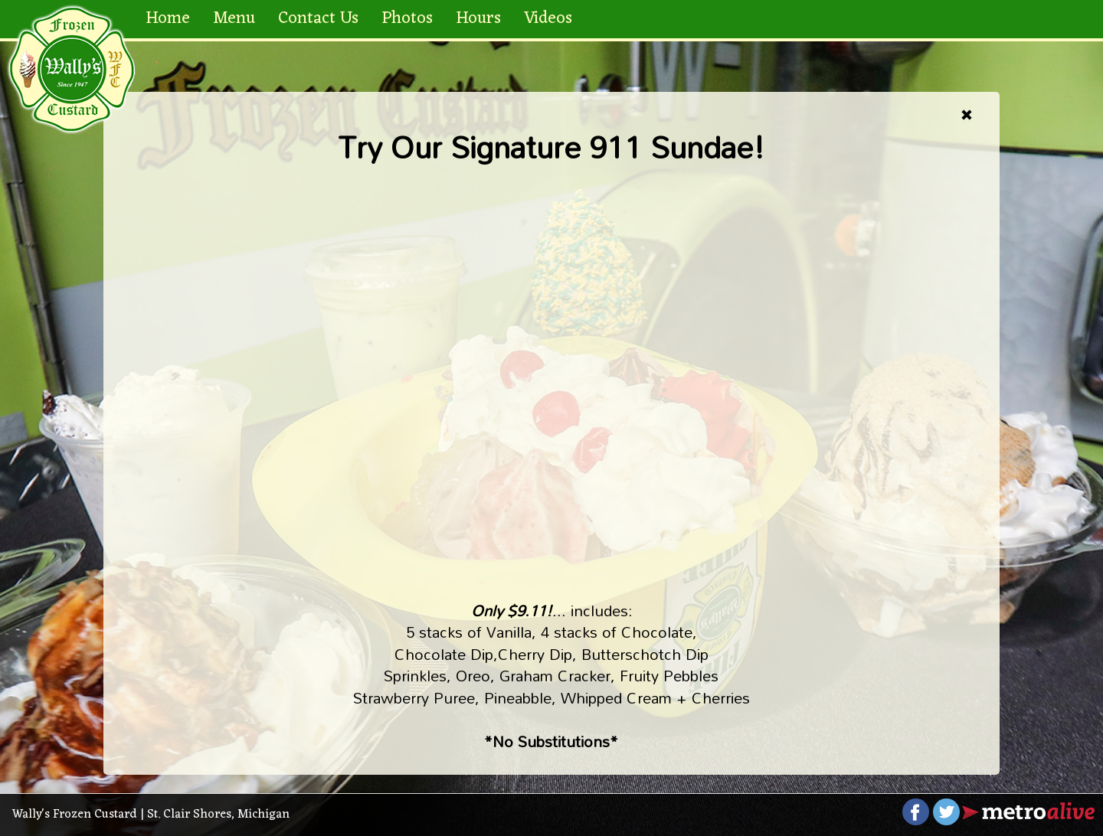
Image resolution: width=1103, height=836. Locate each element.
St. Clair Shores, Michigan (218, 814)
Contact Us (318, 19)
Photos (407, 19)
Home (168, 19)
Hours (478, 19)
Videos (548, 19)
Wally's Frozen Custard (74, 814)
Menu (234, 19)
